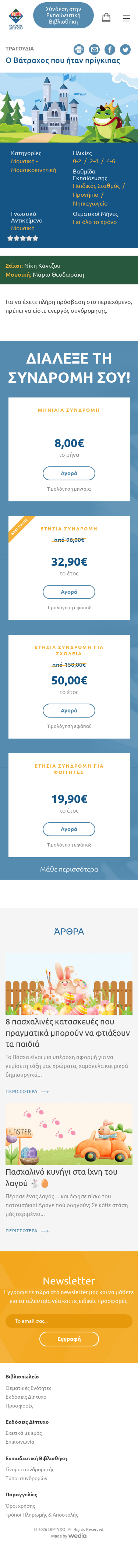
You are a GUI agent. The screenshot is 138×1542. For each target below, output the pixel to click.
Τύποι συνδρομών (26, 1478)
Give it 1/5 (10, 238)
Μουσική (23, 228)
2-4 (94, 161)
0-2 (77, 161)
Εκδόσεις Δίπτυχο (26, 1397)
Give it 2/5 (17, 238)
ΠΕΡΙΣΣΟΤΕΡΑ (22, 1091)
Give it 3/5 (23, 238)
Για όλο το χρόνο (95, 221)
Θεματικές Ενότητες (28, 1388)
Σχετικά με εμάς (24, 1433)
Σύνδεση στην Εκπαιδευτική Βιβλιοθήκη (63, 15)
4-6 (111, 161)
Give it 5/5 (35, 238)
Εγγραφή (69, 1339)
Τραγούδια (20, 49)
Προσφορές (19, 1406)
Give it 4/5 (29, 238)
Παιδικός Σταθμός (96, 185)
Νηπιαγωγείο (90, 203)
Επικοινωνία (20, 1442)
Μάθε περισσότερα (69, 869)
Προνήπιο (85, 194)
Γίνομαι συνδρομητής (30, 1469)
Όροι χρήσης (20, 1506)
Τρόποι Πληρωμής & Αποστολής (42, 1515)
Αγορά (69, 473)
